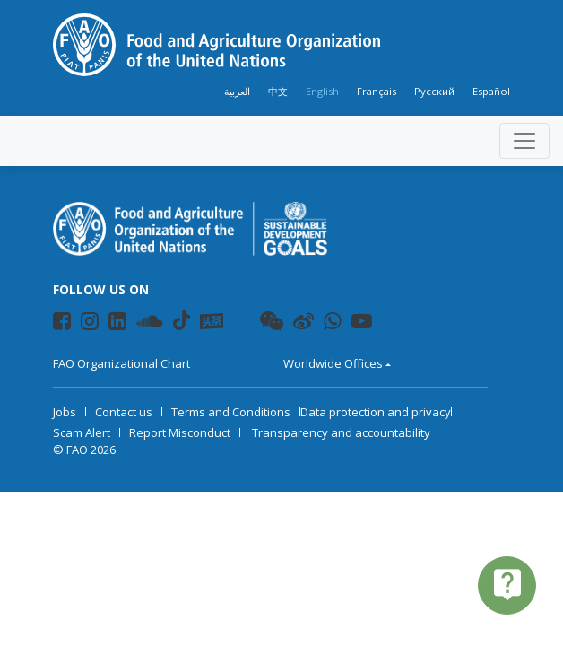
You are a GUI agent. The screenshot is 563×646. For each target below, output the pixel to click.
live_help (507, 584)
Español (491, 91)
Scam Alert (81, 432)
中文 (278, 91)
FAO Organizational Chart (121, 363)
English (322, 91)
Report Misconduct (179, 432)
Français (376, 91)
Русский (434, 91)
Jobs (64, 412)
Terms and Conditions (230, 412)
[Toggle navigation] (524, 141)
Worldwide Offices (333, 363)
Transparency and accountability (341, 432)
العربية (237, 91)
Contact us (123, 412)
